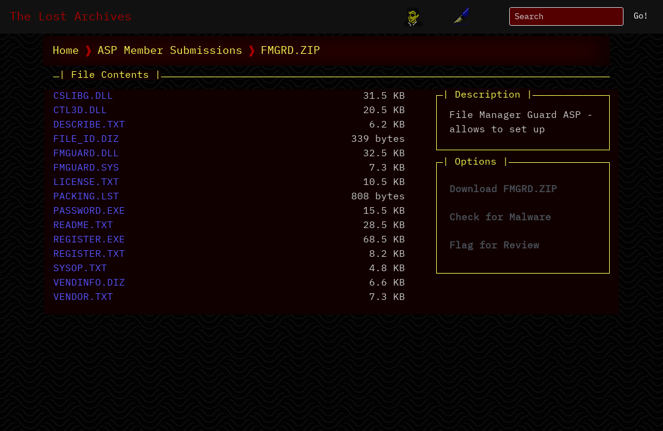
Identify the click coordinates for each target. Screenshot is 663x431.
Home (66, 50)
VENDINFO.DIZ (89, 283)
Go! (641, 16)
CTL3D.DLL (80, 111)
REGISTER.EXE (89, 240)
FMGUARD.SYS (86, 168)
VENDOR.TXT (83, 297)
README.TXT (83, 225)
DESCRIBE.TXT (89, 125)
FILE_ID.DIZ (86, 139)
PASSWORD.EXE (89, 211)
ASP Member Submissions (170, 50)
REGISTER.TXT (89, 254)
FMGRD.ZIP (290, 50)
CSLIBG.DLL (83, 96)
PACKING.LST (86, 197)
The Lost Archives (71, 17)
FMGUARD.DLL (86, 154)
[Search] (566, 16)
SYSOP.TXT (80, 269)
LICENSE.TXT (86, 182)
